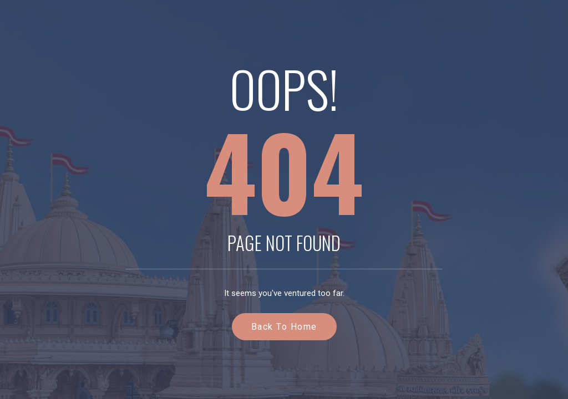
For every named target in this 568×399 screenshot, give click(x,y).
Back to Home (284, 326)
